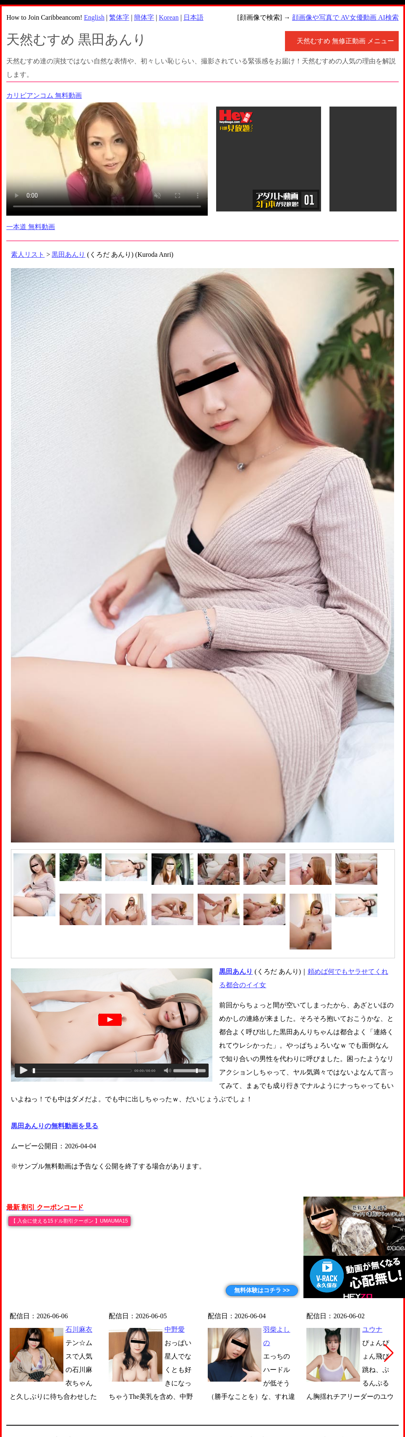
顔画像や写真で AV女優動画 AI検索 (345, 17)
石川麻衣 (78, 1329)
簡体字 (144, 17)
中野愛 (175, 1329)
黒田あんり (68, 254)
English (94, 17)
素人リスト (27, 254)
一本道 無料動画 (30, 226)
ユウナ (372, 1329)
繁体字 (119, 17)
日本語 (193, 17)
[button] (389, 1353)
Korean (169, 17)
